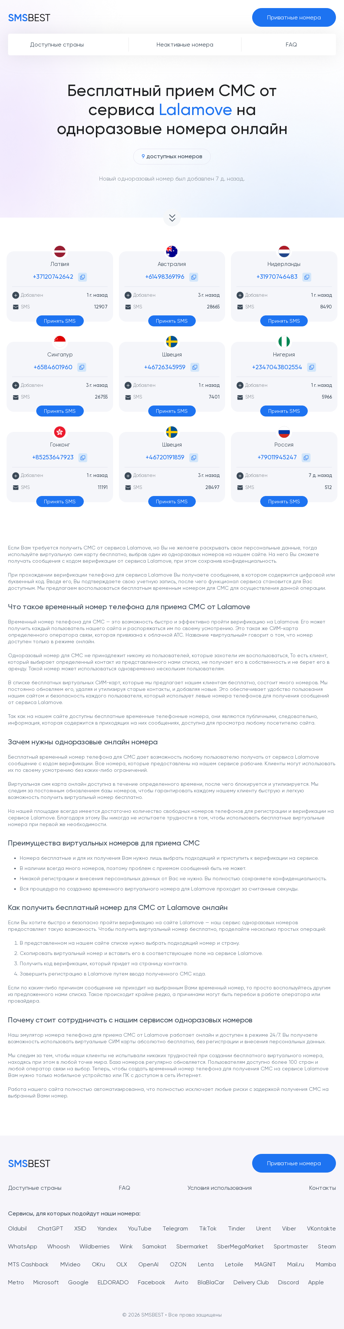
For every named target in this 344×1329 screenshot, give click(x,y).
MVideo (70, 1264)
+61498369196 (164, 276)
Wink (126, 1246)
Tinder (236, 1228)
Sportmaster (291, 1246)
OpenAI (148, 1264)
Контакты (322, 1187)
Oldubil (17, 1228)
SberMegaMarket (240, 1246)
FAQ (124, 1187)
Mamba (326, 1264)
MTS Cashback (28, 1264)
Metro (16, 1282)
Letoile (234, 1264)
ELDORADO (113, 1282)
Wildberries (94, 1246)
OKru (98, 1264)
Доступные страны (35, 1187)
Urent (263, 1228)
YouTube (140, 1228)
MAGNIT (265, 1264)
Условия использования (220, 1187)
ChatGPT (50, 1228)
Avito (181, 1282)
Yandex (107, 1228)
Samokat (154, 1246)
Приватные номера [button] (294, 17)
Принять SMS (60, 321)
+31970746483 (277, 276)
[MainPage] (29, 17)
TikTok (208, 1228)
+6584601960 (53, 367)
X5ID (80, 1228)
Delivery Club (251, 1282)
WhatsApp (22, 1246)
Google (78, 1282)
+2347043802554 (277, 367)
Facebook (151, 1282)
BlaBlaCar (211, 1282)
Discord (288, 1282)
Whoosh (58, 1246)
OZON (178, 1264)
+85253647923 (53, 457)
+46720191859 (165, 457)
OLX (121, 1264)
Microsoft (46, 1282)
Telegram (175, 1228)
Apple (316, 1282)
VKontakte (321, 1228)
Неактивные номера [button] (185, 44)
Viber (289, 1228)
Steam (327, 1246)
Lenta (206, 1264)
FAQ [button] (291, 44)
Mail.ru (295, 1264)
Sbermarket (192, 1246)
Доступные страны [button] (57, 44)
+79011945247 (277, 457)
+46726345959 (165, 367)
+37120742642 (53, 276)
